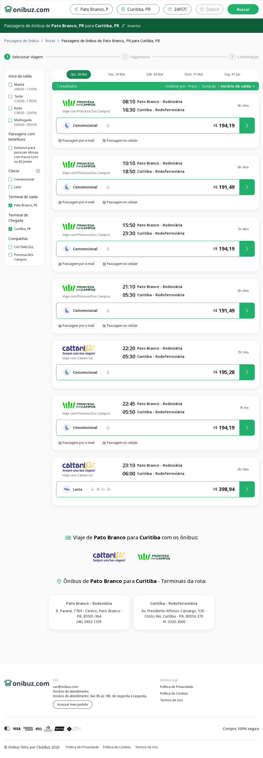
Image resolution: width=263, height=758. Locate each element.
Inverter (131, 25)
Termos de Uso (171, 700)
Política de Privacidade (176, 687)
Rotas (50, 40)
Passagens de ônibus (21, 40)
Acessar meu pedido (72, 704)
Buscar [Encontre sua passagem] (243, 9)
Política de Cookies (174, 693)
